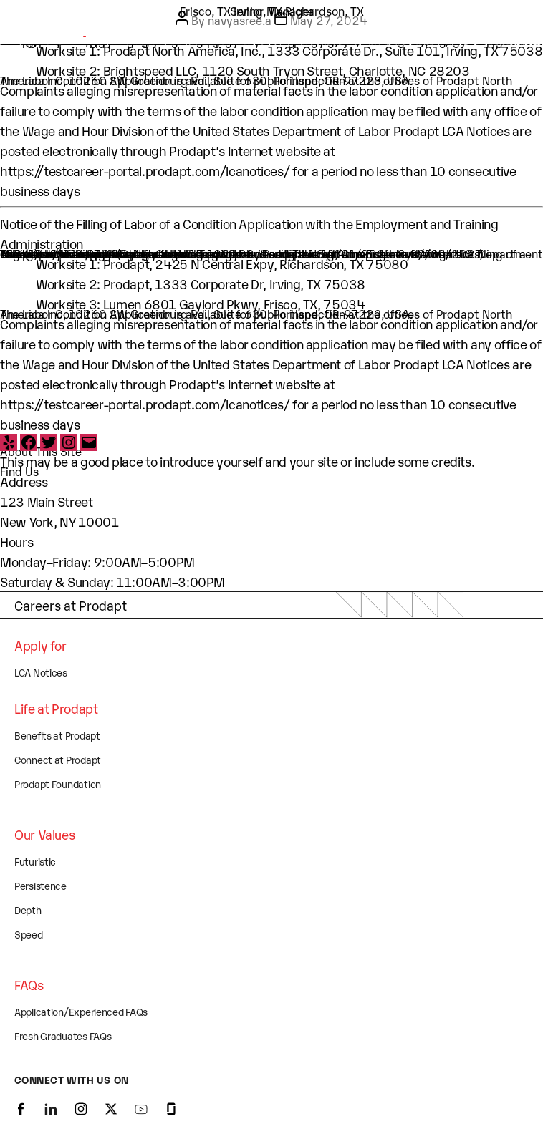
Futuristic (35, 861)
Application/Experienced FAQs (81, 1011)
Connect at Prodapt (57, 759)
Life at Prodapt (56, 708)
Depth (28, 909)
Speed (28, 934)
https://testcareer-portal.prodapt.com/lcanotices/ (144, 170)
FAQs (29, 984)
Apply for (40, 645)
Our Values (44, 834)
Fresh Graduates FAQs (62, 1035)
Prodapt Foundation (57, 783)
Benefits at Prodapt (57, 735)
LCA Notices (40, 672)
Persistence (40, 885)
